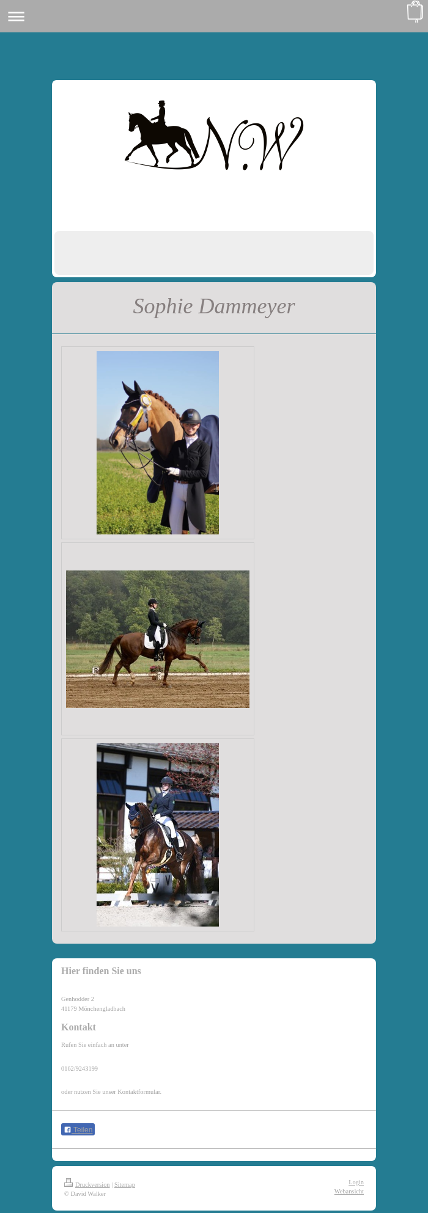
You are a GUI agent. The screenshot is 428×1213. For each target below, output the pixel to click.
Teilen (78, 1130)
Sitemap (124, 1184)
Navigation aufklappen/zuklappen (214, 16)
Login (356, 1182)
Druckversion (87, 1184)
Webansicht (349, 1191)
